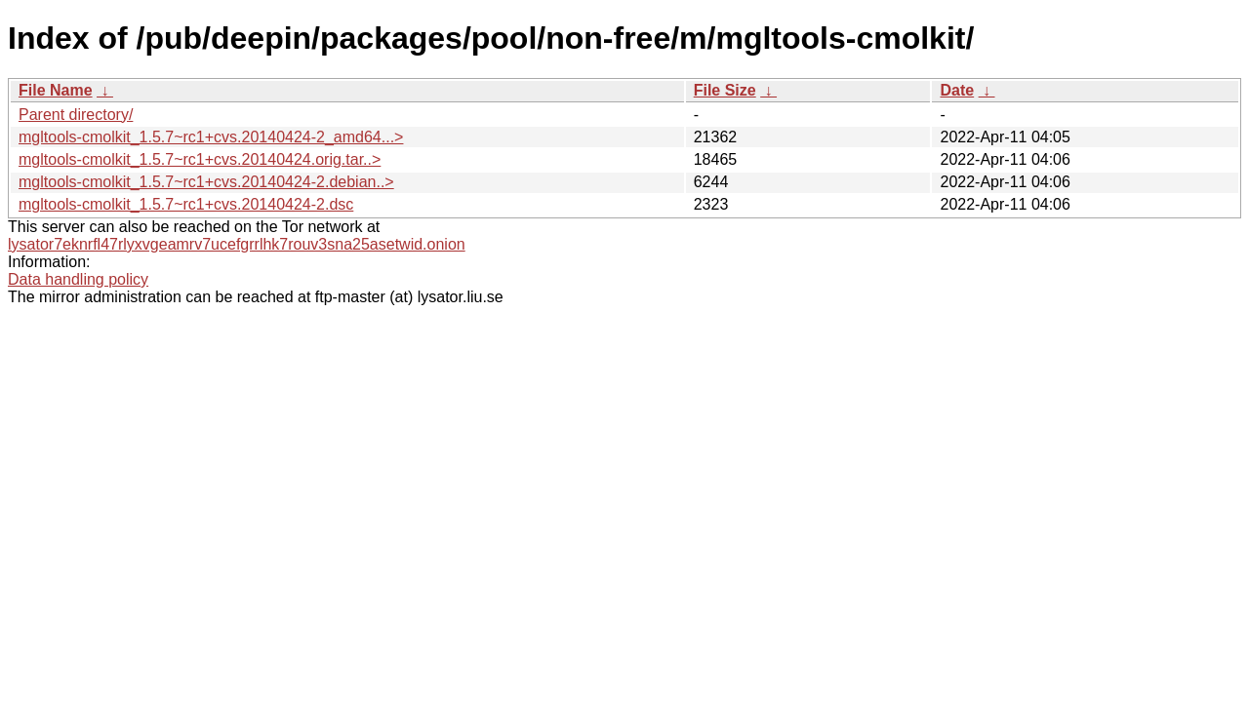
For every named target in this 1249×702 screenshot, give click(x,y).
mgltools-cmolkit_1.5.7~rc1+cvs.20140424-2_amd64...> (211, 137)
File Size (725, 90)
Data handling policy (78, 279)
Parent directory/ (76, 114)
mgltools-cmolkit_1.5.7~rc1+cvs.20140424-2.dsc (186, 204)
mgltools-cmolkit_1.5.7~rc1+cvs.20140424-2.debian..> (206, 182)
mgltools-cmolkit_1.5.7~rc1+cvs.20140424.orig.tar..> (200, 159)
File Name (56, 90)
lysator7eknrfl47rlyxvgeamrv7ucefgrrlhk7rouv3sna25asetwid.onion (236, 244)
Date (957, 90)
